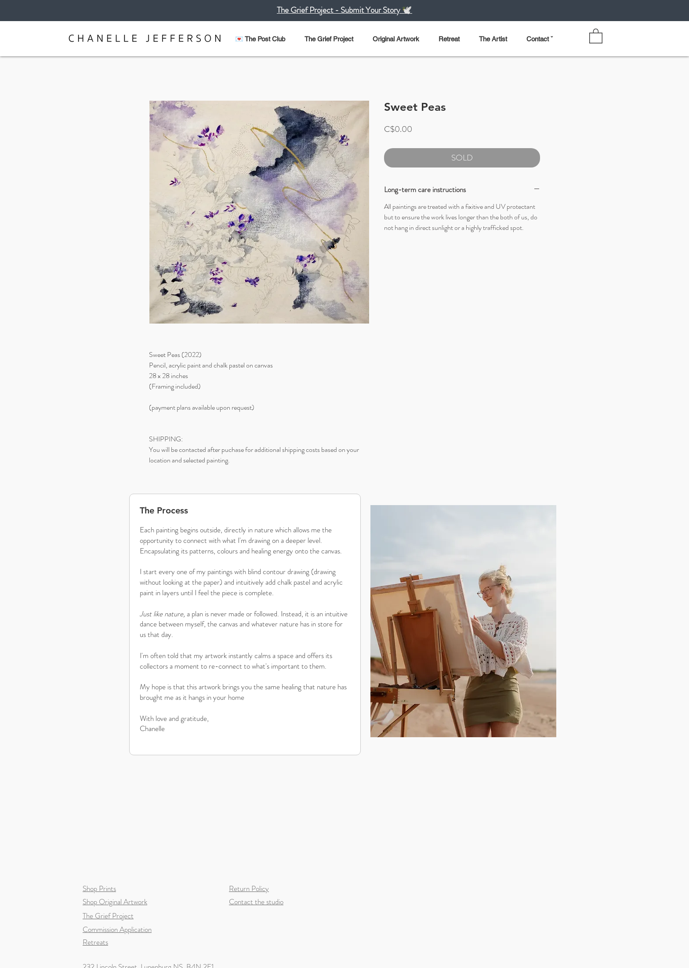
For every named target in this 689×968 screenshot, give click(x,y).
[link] (595, 36)
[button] (400, 35)
